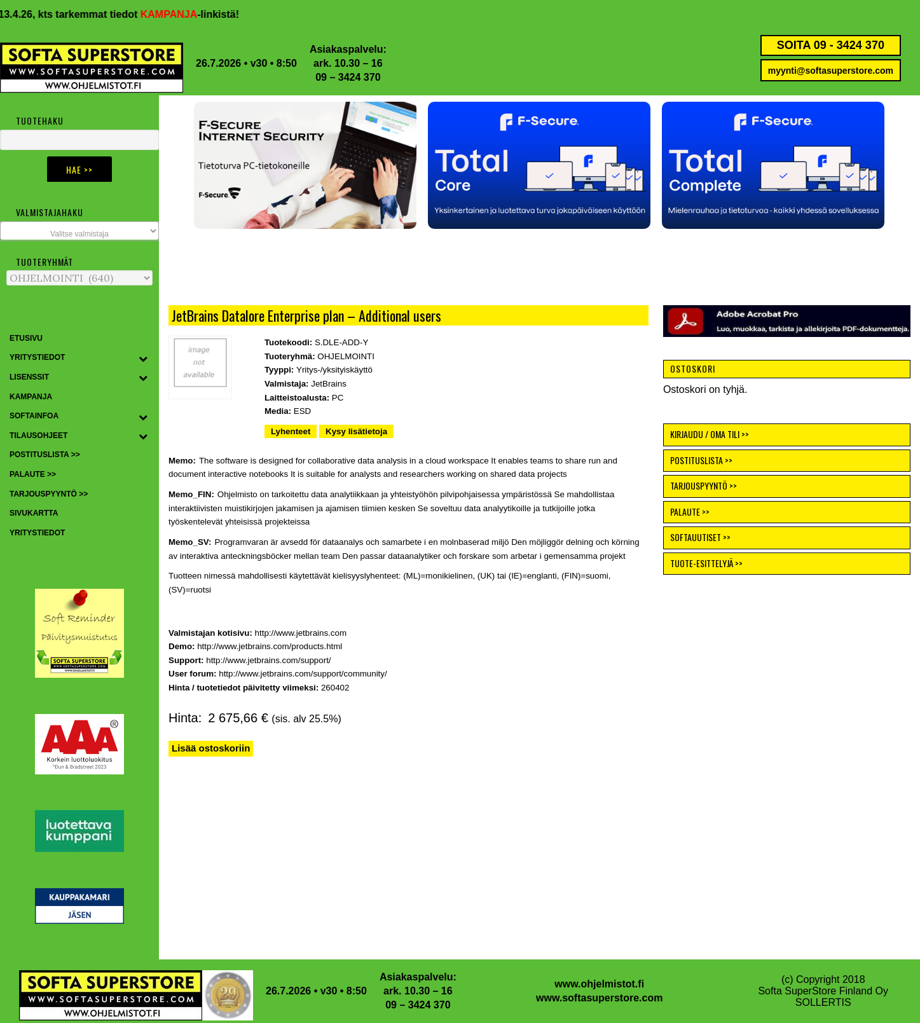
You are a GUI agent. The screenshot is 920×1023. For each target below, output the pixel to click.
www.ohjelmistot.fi (599, 983)
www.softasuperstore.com (599, 997)
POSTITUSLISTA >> (701, 460)
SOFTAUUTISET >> (700, 537)
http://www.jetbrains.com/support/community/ (303, 673)
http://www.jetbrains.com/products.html (269, 646)
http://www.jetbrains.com (301, 633)
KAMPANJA (181, 14)
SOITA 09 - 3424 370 (830, 45)
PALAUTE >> (690, 511)
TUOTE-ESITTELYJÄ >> (706, 563)
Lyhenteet (290, 431)
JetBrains (329, 383)
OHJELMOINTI (345, 356)
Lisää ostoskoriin (211, 748)
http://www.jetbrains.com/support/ (268, 660)
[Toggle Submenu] (143, 358)
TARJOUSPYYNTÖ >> (703, 485)
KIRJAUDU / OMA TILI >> (709, 434)
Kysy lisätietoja (356, 431)
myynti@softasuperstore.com (830, 70)
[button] (539, 165)
